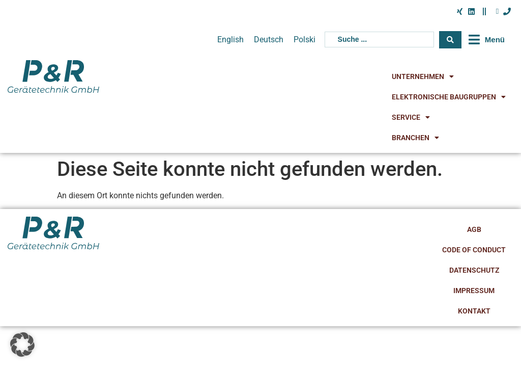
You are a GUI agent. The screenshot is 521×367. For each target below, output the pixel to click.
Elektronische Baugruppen (449, 97)
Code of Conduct (474, 250)
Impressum (474, 290)
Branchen (415, 137)
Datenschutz (474, 270)
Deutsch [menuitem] (268, 39)
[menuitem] (230, 40)
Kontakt (474, 311)
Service (411, 117)
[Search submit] (450, 39)
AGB (474, 229)
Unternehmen (423, 76)
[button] (485, 39)
